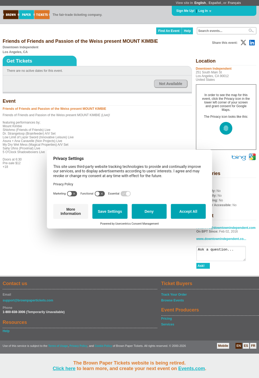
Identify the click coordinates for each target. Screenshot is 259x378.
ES (246, 348)
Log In (203, 11)
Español (215, 3)
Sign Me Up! (185, 11)
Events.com (191, 368)
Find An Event (168, 31)
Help (187, 31)
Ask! (201, 268)
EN (239, 348)
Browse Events (172, 303)
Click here (64, 368)
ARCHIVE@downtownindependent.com (226, 228)
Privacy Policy (78, 348)
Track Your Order (174, 297)
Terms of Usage (58, 348)
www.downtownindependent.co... (221, 239)
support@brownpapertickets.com (28, 303)
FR (253, 348)
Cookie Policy (103, 348)
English (200, 3)
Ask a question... (223, 254)
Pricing (166, 321)
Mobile (223, 348)
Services (167, 327)
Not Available (170, 84)
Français (234, 3)
